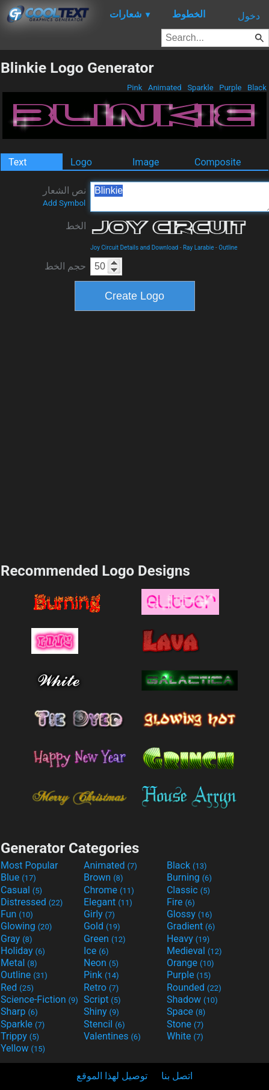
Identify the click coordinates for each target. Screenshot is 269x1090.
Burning (189, 877)
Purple (230, 87)
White (185, 1036)
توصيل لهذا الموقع (111, 1076)
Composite (217, 162)
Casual (21, 890)
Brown (103, 877)
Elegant (108, 902)
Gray (16, 938)
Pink (134, 87)
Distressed (32, 902)
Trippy (20, 1036)
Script (102, 999)
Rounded (194, 987)
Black (257, 87)
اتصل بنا (177, 1076)
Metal (19, 962)
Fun (17, 914)
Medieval (194, 950)
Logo (81, 162)
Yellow (23, 1048)
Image (145, 162)
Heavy (188, 938)
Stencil (104, 1024)
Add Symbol (64, 203)
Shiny (101, 1011)
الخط (76, 226)
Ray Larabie (198, 247)
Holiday (23, 950)
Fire (181, 902)
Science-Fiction (39, 999)
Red (17, 987)
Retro (101, 987)
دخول (249, 16)
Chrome (109, 890)
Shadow (192, 999)
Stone (185, 1024)
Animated (165, 87)
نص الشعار (64, 196)
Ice (96, 950)
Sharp (19, 1011)
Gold (102, 926)
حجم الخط (65, 266)
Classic (188, 890)
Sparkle (200, 87)
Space (186, 1011)
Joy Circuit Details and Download (134, 247)
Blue (18, 877)
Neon (101, 962)
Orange (190, 962)
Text (17, 162)
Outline (227, 247)
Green (105, 938)
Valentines (112, 1036)
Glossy (189, 914)
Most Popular (29, 865)
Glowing (26, 926)
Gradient (191, 926)
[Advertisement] (113, 435)
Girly (99, 914)
